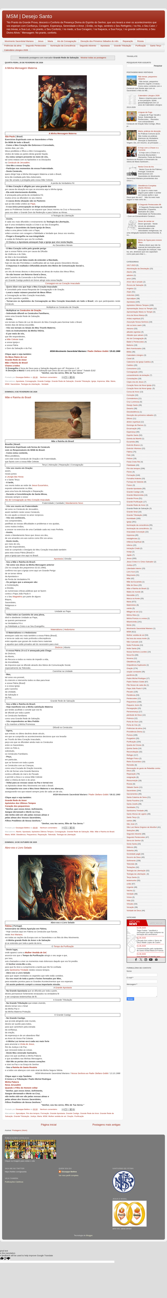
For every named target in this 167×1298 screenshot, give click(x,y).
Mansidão (131, 595)
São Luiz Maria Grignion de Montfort (142, 827)
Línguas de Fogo (145, 112)
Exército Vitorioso (134, 448)
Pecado (130, 692)
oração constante (134, 672)
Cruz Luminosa (133, 402)
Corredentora (132, 398)
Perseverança (132, 712)
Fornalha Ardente (134, 478)
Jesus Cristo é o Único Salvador (140, 562)
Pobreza (130, 718)
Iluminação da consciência (138, 525)
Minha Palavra (12, 1082)
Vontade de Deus (134, 911)
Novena (130, 658)
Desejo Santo (132, 405)
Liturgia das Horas (15, 477)
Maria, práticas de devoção (149, 131)
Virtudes (130, 904)
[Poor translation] (6, 1258)
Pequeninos (32, 835)
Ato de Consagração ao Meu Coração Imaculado (27, 500)
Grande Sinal (132, 512)
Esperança (131, 432)
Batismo (130, 345)
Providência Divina (134, 732)
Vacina (129, 890)
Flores (129, 472)
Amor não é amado (135, 282)
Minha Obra (132, 615)
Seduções (131, 830)
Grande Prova (132, 498)
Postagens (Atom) (19, 1130)
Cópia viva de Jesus (135, 382)
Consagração (30, 381)
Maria (50, 41)
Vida (128, 900)
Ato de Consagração (66, 41)
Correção (130, 395)
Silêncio (130, 847)
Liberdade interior (134, 568)
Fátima (8, 926)
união (129, 884)
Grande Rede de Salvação (63, 381)
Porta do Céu (132, 725)
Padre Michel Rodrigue (136, 678)
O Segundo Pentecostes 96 (149, 205)
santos (129, 821)
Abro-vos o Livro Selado (18, 847)
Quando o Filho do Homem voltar (21, 1088)
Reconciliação (132, 752)
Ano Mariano (16, 934)
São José (130, 824)
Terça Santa (132, 877)
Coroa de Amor (133, 392)
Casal (129, 358)
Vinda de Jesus (27, 1044)
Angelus (130, 288)
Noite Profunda (133, 645)
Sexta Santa (132, 844)
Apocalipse (20, 1113)
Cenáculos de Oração (30, 310)
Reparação (128, 41)
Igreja (93, 381)
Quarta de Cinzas (134, 745)
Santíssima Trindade (18, 970)
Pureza (130, 735)
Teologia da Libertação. (30, 384)
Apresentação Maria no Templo (140, 312)
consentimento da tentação (138, 375)
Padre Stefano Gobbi (98, 351)
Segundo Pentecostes (36, 45)
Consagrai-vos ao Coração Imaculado (62, 283)
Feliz (129, 455)
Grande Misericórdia (135, 495)
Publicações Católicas (14, 1182)
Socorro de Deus (134, 857)
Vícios (129, 897)
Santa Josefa (132, 804)
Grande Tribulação (122, 45)
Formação (44, 1113)
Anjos (129, 292)
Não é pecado (132, 642)
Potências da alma (12, 45)
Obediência (21, 835)
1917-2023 (131, 265)
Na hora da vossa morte (137, 638)
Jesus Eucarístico (40, 485)
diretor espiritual (133, 422)
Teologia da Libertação (66, 835)
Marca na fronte (133, 598)
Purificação (140, 45)
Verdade (44, 384)
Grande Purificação (135, 502)
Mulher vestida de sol (57, 1116)
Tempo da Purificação (64, 946)
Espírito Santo (132, 435)
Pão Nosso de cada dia (136, 685)
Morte (129, 625)
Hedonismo (69, 629)
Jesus (40, 41)
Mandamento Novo (74, 503)
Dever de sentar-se (146, 221)
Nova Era (130, 655)
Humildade (131, 518)
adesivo (130, 275)
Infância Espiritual (134, 542)
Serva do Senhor (134, 840)
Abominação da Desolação (138, 269)
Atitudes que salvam (135, 335)
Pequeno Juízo (133, 705)
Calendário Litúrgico (135, 355)
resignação (131, 777)
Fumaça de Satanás (135, 482)
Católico (130, 365)
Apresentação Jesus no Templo (140, 308)
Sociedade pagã (133, 854)
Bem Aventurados (134, 348)
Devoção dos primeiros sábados (140, 415)
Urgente (130, 887)
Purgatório (131, 738)
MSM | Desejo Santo (29, 16)
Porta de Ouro (132, 722)
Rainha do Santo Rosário (25, 1067)
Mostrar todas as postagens (93, 58)
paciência (131, 675)
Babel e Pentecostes (135, 342)
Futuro (129, 485)
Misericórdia (132, 622)
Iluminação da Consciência (62, 45)
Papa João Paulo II (135, 688)
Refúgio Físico (133, 758)
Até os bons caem (134, 325)
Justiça (33, 1116)
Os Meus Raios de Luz (16, 357)
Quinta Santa (132, 748)
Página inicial (48, 1124)
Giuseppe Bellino (69, 1172)
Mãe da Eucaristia (134, 582)
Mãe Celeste (12, 339)
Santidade (131, 807)
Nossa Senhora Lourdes (137, 652)
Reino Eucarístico (134, 762)
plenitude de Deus (134, 715)
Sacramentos (132, 794)
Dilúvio (129, 418)
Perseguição (132, 708)
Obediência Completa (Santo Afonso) (147, 187)
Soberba (130, 851)
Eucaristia (131, 442)
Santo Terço (155, 45)
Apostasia (105, 45)
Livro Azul (131, 572)
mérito (129, 608)
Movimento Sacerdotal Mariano (19, 41)
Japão (129, 555)
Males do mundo (134, 592)
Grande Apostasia (63, 987)
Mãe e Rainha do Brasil (16, 363)
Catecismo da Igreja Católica (139, 362)
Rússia (140, 41)
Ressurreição (132, 780)
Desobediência (133, 412)
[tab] (136, 923)
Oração (70, 1116)
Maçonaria (131, 575)
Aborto (18, 832)
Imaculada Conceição (136, 532)
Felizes (130, 458)
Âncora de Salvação (135, 285)
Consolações (132, 378)
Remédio (130, 765)
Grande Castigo (44, 381)
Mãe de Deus (132, 585)
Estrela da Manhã (134, 438)
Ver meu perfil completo (68, 1175)
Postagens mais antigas (106, 1124)
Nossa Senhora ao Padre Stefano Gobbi (89, 1073)
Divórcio (59, 647)
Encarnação (132, 428)
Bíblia (129, 352)
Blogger (89, 1235)
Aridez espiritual (133, 319)
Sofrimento (131, 861)
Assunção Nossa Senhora (137, 322)
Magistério (17, 596)
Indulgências (132, 538)
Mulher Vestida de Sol (35, 952)
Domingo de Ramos (135, 425)
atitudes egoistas (134, 332)
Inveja (129, 552)
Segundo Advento (88, 45)
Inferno (129, 545)
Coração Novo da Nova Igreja (139, 385)
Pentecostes (132, 698)
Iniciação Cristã (133, 548)
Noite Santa (132, 648)
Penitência (131, 695)
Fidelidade (131, 465)
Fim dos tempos (33, 1113)
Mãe (108, 381)
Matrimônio (131, 605)
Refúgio (130, 755)
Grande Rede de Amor (16, 360)
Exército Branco (133, 445)
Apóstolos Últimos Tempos (43, 832)
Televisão (52, 835)
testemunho (132, 880)
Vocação (130, 907)
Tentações (131, 867)
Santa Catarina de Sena (137, 797)
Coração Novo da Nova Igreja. (139, 388)
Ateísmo (130, 329)
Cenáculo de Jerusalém (19, 162)
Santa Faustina (133, 801)
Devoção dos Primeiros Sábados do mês (99, 41)
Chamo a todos (12, 366)
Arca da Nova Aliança (136, 315)
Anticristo (130, 295)
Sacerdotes (15, 384)
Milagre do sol (132, 612)
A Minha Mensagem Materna (21, 68)
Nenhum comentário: (49, 377)
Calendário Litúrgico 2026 (16, 50)
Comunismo (132, 368)
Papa (32, 204)
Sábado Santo (133, 787)
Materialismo (56, 629)
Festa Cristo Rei (133, 462)
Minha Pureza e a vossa (137, 618)
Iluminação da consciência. (138, 528)
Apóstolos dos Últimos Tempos (20, 803)
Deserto (130, 408)
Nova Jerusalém (13, 1085)
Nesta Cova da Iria (146, 167)
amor (129, 279)
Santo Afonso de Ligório (137, 814)
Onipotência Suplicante (136, 665)
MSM (7, 384)
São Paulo (10, 136)
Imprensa (101, 381)
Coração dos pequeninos (17, 806)
